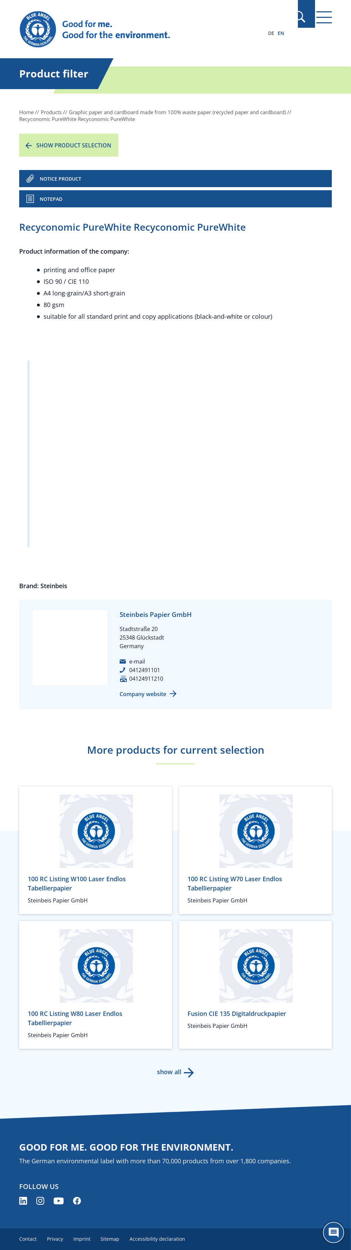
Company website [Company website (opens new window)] (143, 694)
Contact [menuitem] (28, 1239)
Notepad (51, 199)
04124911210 (146, 678)
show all (169, 1072)
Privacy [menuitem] (56, 1239)
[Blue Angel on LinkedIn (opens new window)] (23, 1201)
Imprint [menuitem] (83, 1239)
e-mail (137, 661)
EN (281, 33)
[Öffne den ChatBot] (333, 1232)
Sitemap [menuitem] (112, 1239)
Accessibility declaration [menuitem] (160, 1239)
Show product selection (73, 145)
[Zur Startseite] (128, 29)
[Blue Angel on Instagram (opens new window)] (40, 1201)
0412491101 (144, 670)
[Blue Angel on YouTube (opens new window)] (58, 1201)
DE (271, 33)
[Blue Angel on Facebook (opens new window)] (77, 1201)
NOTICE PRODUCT (60, 178)
